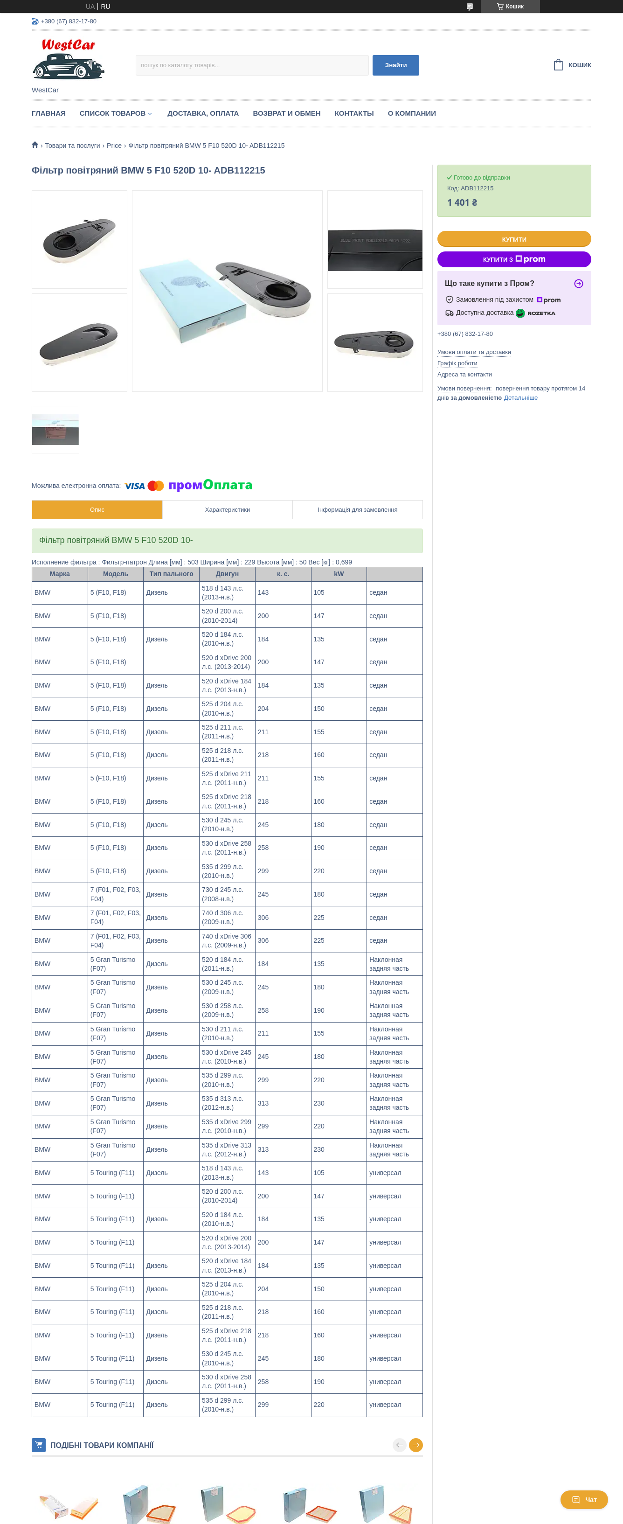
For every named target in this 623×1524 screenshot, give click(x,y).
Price (114, 145)
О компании (412, 113)
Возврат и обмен (286, 113)
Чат (584, 1500)
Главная (49, 113)
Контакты (354, 113)
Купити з (514, 259)
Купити (514, 239)
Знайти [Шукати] (396, 65)
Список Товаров (113, 113)
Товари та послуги (72, 145)
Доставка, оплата (203, 113)
